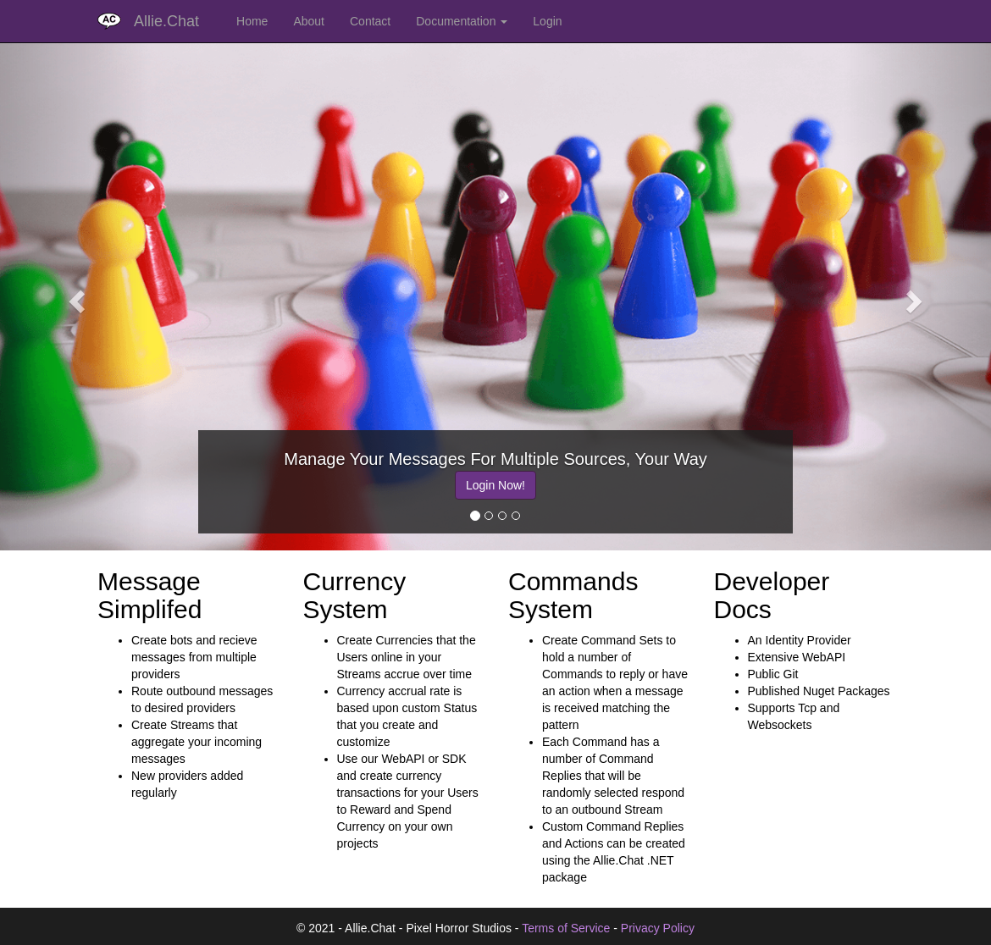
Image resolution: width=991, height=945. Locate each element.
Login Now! (495, 485)
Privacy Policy (658, 928)
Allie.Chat (166, 21)
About (308, 21)
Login (547, 21)
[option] (495, 481)
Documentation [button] (461, 21)
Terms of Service (566, 928)
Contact (370, 21)
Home (252, 21)
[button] (74, 296)
